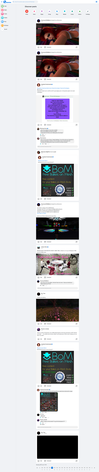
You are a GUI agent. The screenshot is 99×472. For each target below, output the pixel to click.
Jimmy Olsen (44, 246)
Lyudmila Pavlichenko (46, 84)
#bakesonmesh (41, 160)
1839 (57, 468)
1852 (89, 468)
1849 (82, 468)
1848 (79, 468)
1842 (64, 468)
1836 (49, 468)
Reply (46, 143)
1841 (62, 468)
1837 (52, 468)
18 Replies (42, 135)
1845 (72, 468)
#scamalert (39, 88)
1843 (67, 468)
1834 (44, 468)
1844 (69, 468)
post (55, 151)
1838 (54, 468)
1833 (42, 468)
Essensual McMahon (46, 20)
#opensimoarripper (56, 88)
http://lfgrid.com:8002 (41, 213)
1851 (87, 468)
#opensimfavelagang (64, 88)
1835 (47, 468)
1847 (77, 468)
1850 (84, 468)
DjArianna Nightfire (45, 151)
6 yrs (42, 21)
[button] (25, 2)
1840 (59, 468)
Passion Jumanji (45, 328)
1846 (74, 468)
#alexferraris (49, 88)
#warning (44, 88)
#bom (46, 160)
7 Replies (42, 424)
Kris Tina (43, 293)
